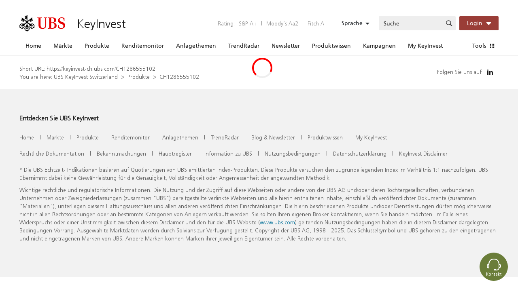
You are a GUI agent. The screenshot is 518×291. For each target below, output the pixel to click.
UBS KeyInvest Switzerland (86, 76)
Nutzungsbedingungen (293, 153)
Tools (479, 45)
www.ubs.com (277, 222)
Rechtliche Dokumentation (51, 153)
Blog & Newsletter (273, 137)
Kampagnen (379, 45)
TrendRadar (243, 45)
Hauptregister (175, 153)
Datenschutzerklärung (359, 153)
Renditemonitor (142, 45)
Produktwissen (331, 45)
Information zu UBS (228, 153)
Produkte (97, 45)
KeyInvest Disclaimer (423, 153)
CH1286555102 (179, 76)
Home (33, 45)
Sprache (352, 23)
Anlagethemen (196, 45)
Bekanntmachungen (121, 153)
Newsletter (286, 45)
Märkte (62, 45)
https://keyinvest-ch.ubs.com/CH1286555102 (101, 68)
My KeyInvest (425, 45)
